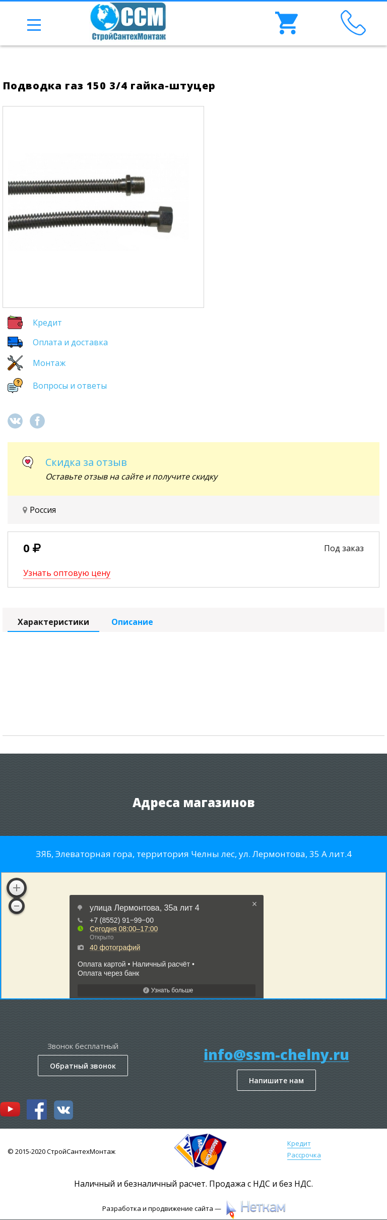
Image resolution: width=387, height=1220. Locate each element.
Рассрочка (304, 1154)
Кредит (47, 323)
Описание (132, 621)
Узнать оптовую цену (66, 572)
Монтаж (49, 363)
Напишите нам (276, 1080)
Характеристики (53, 621)
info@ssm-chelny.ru (276, 1054)
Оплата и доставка (70, 342)
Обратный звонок (83, 1066)
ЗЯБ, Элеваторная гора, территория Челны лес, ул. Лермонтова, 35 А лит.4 (194, 854)
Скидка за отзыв (86, 462)
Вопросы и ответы (70, 386)
